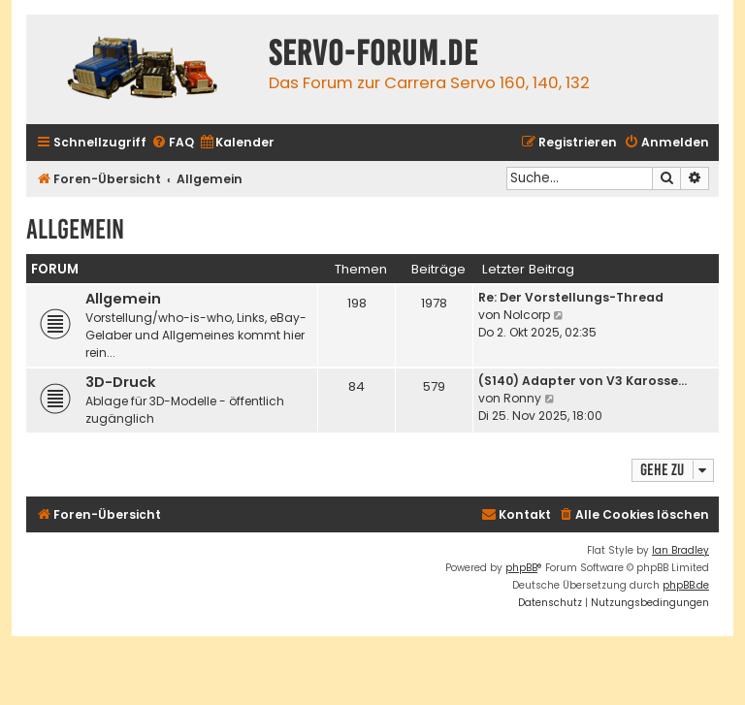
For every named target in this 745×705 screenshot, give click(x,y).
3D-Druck (120, 382)
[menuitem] (172, 143)
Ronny (522, 398)
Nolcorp (526, 314)
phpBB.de (686, 585)
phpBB (521, 568)
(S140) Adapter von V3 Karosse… (582, 380)
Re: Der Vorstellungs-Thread (571, 297)
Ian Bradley (680, 550)
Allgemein (75, 229)
